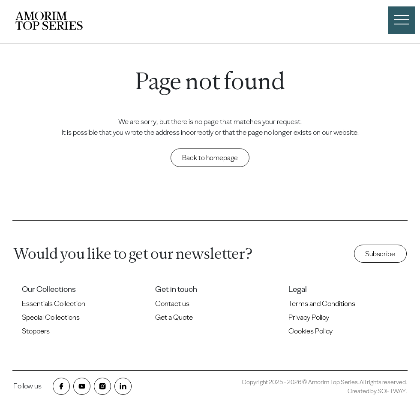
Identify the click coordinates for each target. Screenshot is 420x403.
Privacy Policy (308, 317)
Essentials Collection (53, 303)
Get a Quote (174, 317)
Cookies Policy (310, 331)
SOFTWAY (392, 391)
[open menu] (401, 20)
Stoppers (36, 331)
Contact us (172, 303)
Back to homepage (210, 157)
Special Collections (51, 317)
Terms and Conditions (321, 303)
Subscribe (380, 253)
